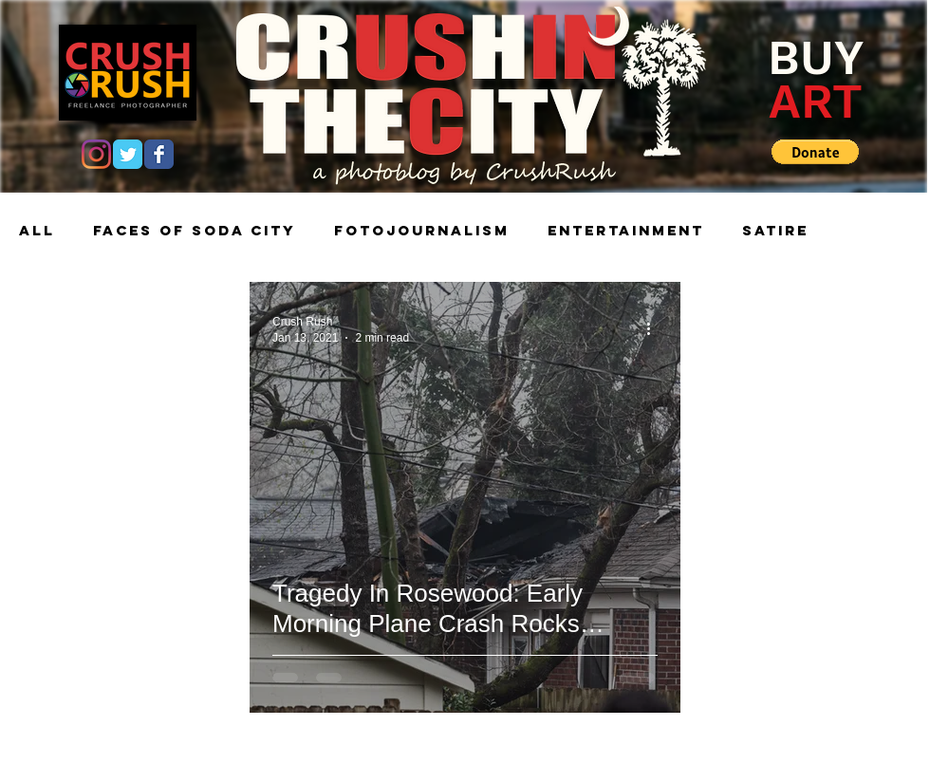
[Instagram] (96, 154)
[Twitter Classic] (127, 154)
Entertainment (626, 230)
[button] (815, 152)
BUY (816, 57)
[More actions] (654, 328)
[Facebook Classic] (159, 154)
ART (816, 101)
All (37, 230)
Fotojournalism (422, 230)
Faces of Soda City (194, 230)
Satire (775, 230)
